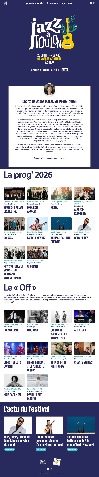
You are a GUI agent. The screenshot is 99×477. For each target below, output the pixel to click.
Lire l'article (9, 449)
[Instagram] (94, 3)
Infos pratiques (52, 3)
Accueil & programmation (34, 3)
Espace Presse (67, 3)
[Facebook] (91, 3)
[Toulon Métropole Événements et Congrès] (43, 462)
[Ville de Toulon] (57, 462)
